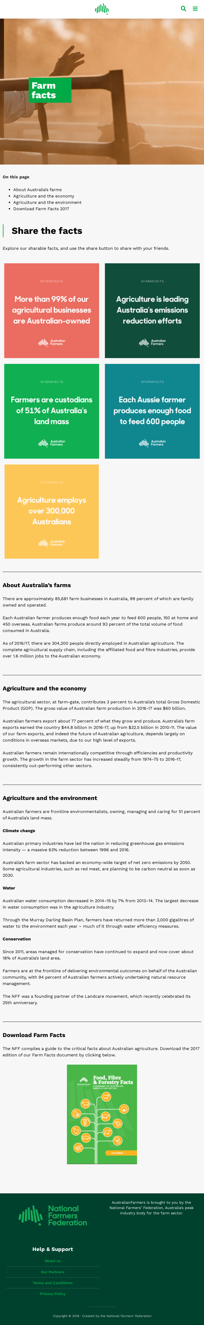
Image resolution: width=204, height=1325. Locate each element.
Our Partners (52, 1272)
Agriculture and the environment (47, 202)
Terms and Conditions (53, 1283)
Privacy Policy (53, 1294)
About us (53, 1261)
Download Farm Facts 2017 (41, 208)
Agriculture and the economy (43, 196)
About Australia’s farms (37, 189)
